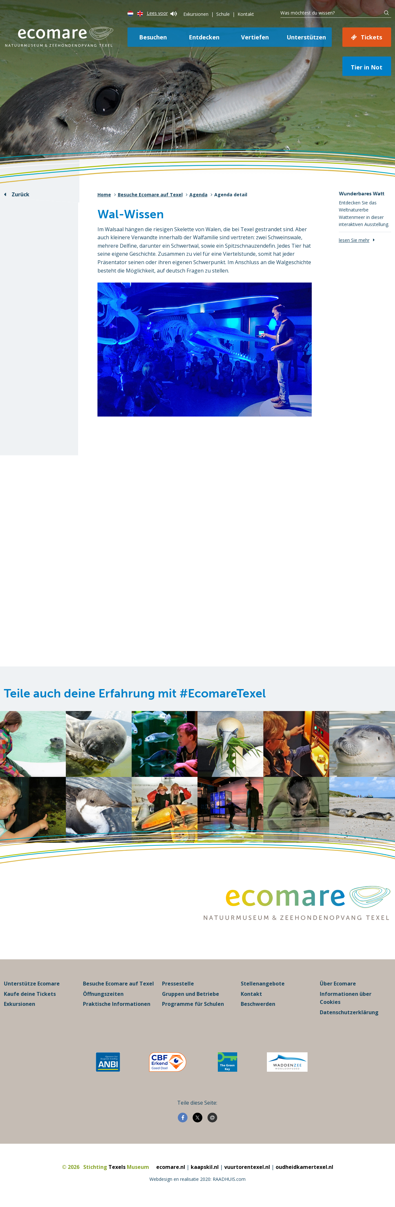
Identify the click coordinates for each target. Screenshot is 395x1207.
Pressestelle (178, 983)
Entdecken (204, 37)
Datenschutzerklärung (349, 1012)
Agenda (198, 194)
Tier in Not (366, 67)
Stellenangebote (263, 983)
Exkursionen (195, 14)
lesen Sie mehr (354, 240)
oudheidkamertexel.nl (304, 1167)
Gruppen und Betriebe (190, 994)
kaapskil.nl (205, 1167)
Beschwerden (258, 1004)
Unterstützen (306, 37)
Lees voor (162, 13)
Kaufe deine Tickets (30, 994)
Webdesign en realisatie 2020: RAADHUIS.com (197, 1179)
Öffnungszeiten (103, 994)
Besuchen (153, 37)
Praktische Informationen (116, 1004)
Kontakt (246, 14)
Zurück (20, 194)
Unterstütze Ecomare (32, 983)
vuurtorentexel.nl (247, 1167)
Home (104, 194)
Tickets (371, 37)
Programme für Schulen (193, 1004)
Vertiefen (255, 37)
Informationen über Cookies (345, 998)
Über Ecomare (338, 983)
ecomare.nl (170, 1167)
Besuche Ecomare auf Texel (150, 194)
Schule (223, 14)
